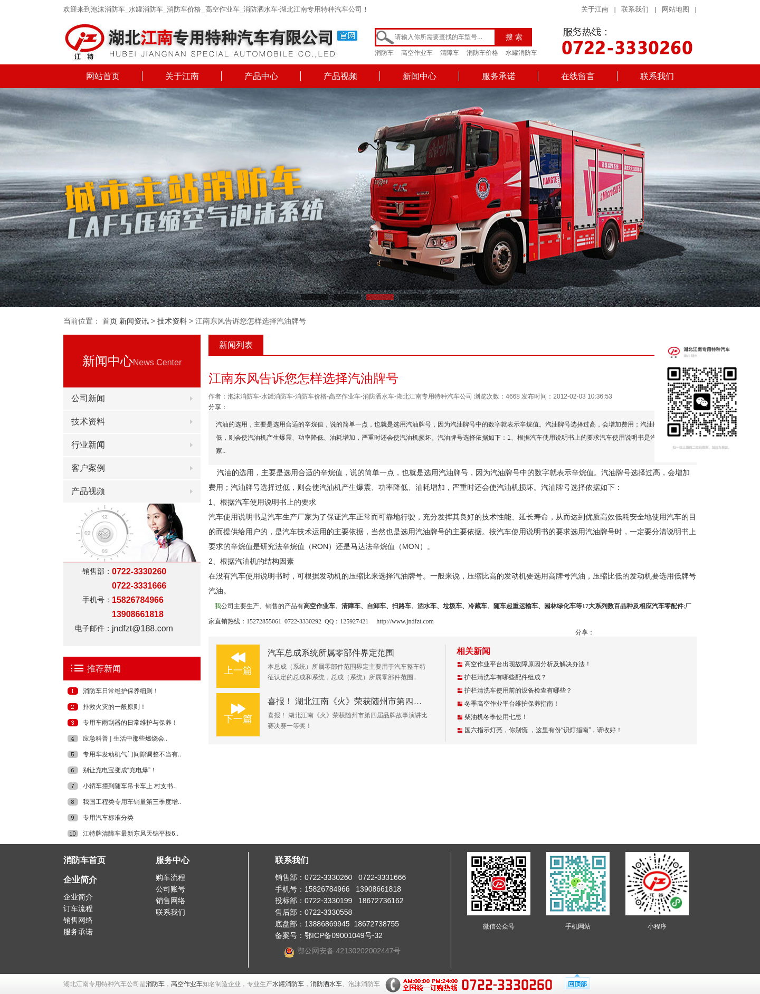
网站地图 (675, 9)
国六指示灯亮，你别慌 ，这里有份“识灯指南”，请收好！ (543, 730)
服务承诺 (499, 76)
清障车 (449, 52)
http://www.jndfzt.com (405, 621)
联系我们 (635, 9)
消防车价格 (482, 52)
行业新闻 (88, 444)
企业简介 (80, 879)
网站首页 (103, 76)
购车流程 (170, 877)
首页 (109, 321)
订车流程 (78, 908)
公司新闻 (88, 398)
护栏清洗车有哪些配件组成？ (505, 677)
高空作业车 (417, 52)
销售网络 (78, 920)
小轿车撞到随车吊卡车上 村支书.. (130, 786)
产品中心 (261, 76)
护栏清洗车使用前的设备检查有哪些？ (518, 690)
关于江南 (595, 9)
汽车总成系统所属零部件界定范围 (331, 652)
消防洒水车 (326, 984)
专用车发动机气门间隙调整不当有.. (132, 754)
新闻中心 (419, 76)
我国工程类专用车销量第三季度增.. (132, 802)
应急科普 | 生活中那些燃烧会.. (125, 738)
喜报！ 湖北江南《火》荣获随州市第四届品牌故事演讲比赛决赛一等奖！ (404, 701)
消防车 (384, 52)
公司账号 (170, 889)
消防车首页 (84, 860)
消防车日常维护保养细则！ (121, 691)
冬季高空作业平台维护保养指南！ (511, 703)
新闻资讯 (134, 321)
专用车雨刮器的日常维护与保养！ (130, 722)
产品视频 (340, 76)
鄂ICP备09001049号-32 (344, 935)
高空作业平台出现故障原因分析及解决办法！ (527, 664)
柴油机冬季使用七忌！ (496, 717)
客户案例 (88, 467)
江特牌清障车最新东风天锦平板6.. (130, 833)
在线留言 (578, 76)
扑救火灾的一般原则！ (114, 707)
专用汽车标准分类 (108, 817)
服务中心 (172, 860)
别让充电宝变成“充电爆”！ (120, 770)
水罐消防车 (521, 52)
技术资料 (172, 321)
